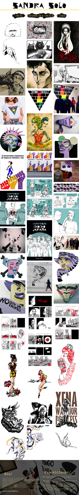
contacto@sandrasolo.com (11, 491)
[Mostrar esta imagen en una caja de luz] (12, 44)
